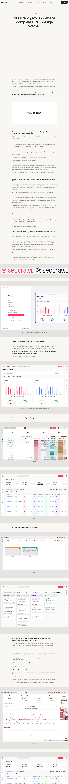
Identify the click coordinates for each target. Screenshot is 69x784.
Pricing (37, 2)
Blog (51, 2)
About (44, 2)
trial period (44, 169)
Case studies (21, 2)
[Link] (4, 2)
